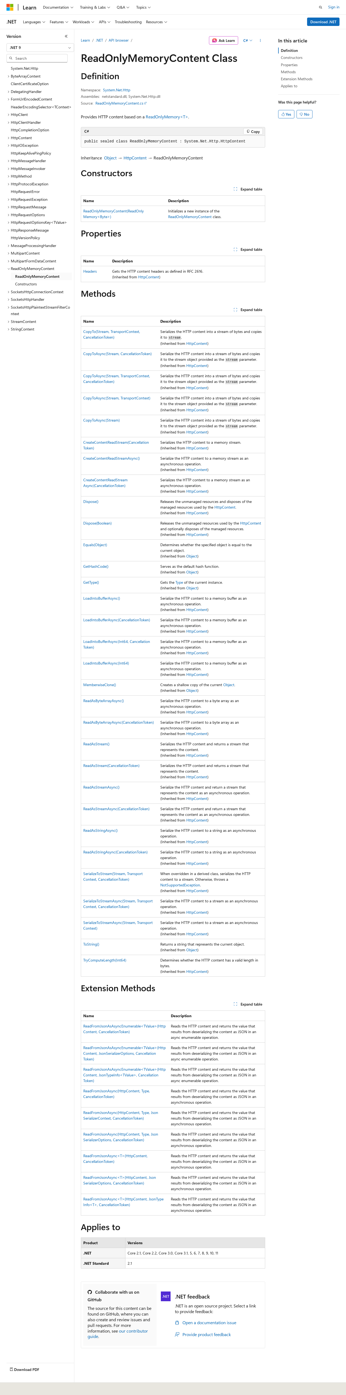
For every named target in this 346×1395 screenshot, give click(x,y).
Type (179, 582)
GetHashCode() (95, 566)
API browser (119, 40)
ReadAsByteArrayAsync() (103, 700)
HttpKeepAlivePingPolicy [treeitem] (31, 153)
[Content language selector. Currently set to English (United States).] (31, 1387)
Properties (289, 64)
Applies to (289, 85)
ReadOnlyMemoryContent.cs (119, 103)
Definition (289, 50)
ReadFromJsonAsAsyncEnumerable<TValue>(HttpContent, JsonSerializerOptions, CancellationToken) (124, 1053)
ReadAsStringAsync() (100, 830)
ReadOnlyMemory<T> (167, 116)
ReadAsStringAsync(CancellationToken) (115, 852)
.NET (99, 40)
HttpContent (135, 158)
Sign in (334, 6)
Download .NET (323, 21)
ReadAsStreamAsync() (101, 787)
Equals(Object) (95, 544)
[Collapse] (66, 36)
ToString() (91, 944)
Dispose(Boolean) (97, 523)
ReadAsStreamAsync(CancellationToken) (116, 808)
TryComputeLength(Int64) (104, 960)
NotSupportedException (180, 884)
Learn (85, 40)
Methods (288, 71)
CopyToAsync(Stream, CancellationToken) (117, 353)
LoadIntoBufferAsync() (101, 598)
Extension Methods (296, 78)
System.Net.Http (116, 89)
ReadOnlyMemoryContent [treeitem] (37, 276)
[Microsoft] (10, 7)
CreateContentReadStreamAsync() (111, 458)
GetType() (91, 582)
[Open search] (320, 7)
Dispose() (90, 501)
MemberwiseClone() (99, 684)
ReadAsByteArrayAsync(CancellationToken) (118, 722)
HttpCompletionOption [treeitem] (30, 129)
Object (110, 158)
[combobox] (40, 47)
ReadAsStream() (96, 743)
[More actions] (260, 40)
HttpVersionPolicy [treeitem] (25, 237)
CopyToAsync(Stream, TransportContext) (116, 398)
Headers (90, 271)
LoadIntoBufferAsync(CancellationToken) (116, 619)
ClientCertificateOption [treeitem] (30, 83)
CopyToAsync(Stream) (101, 420)
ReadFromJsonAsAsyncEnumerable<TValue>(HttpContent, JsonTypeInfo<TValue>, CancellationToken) (124, 1075)
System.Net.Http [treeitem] (24, 68)
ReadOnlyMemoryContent (190, 216)
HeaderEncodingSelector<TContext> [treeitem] (41, 106)
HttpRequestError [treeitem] (25, 191)
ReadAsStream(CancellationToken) (111, 765)
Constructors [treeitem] (26, 283)
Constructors (291, 57)
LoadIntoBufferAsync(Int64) (106, 663)
